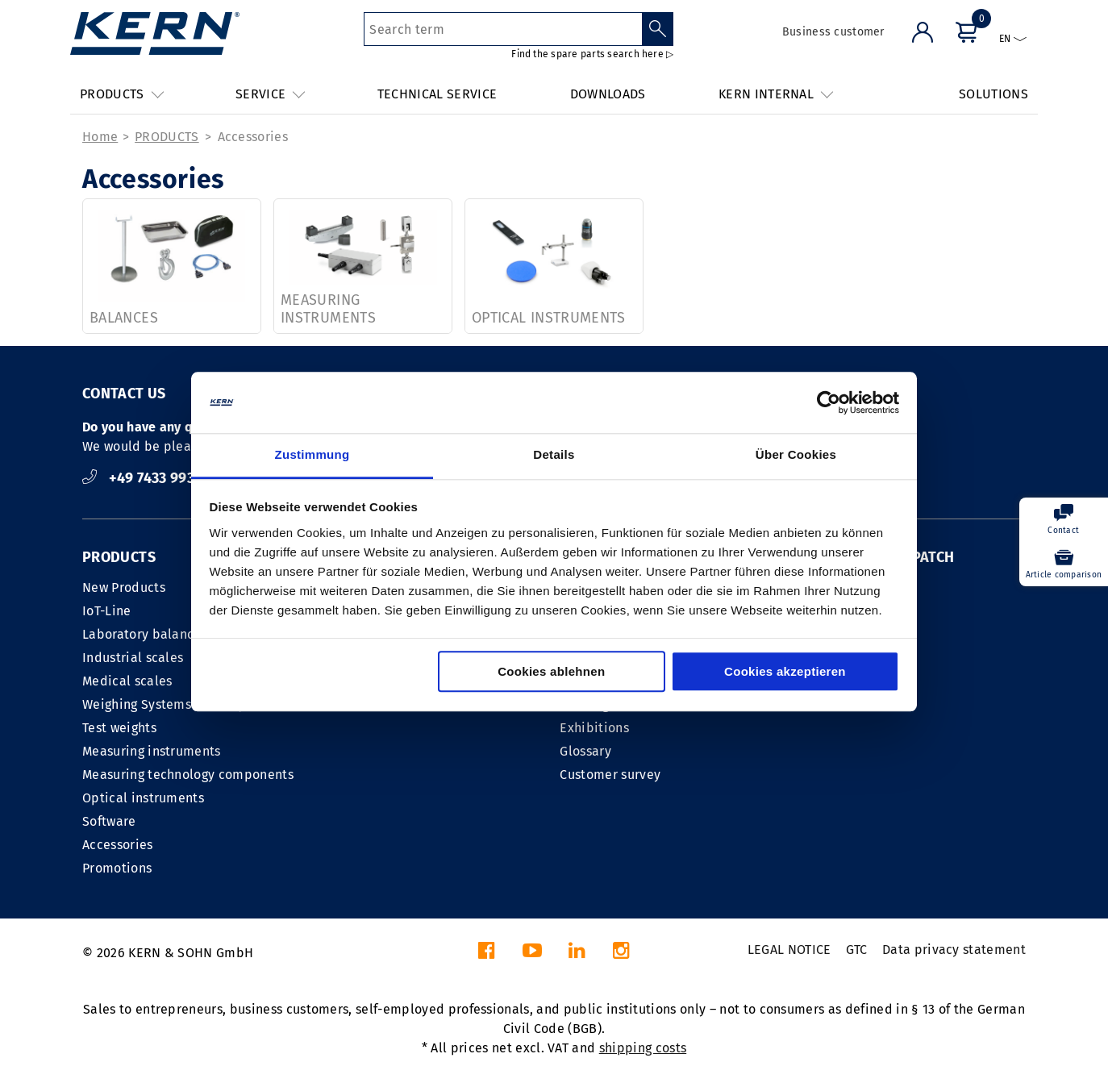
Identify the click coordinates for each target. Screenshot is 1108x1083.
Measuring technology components (188, 774)
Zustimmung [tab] (312, 455)
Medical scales (127, 681)
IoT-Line (106, 611)
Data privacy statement (954, 949)
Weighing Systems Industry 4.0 (174, 704)
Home (100, 136)
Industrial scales (132, 657)
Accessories (253, 136)
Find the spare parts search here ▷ (592, 54)
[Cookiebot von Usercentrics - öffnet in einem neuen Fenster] (828, 402)
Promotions (117, 868)
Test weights (119, 727)
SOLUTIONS (993, 94)
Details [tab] (553, 455)
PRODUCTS (167, 136)
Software (109, 821)
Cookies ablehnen (551, 672)
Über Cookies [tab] (796, 455)
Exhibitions (594, 727)
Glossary (585, 751)
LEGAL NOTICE (789, 949)
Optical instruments (143, 798)
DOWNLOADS (608, 94)
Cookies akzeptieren (785, 672)
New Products (123, 587)
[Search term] (503, 29)
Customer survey (610, 774)
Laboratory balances (144, 634)
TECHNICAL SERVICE (437, 94)
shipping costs (642, 1048)
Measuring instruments (151, 751)
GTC (857, 949)
